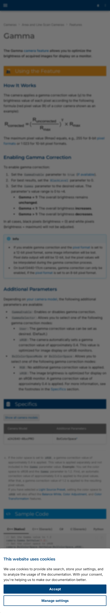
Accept (55, 589)
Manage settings (55, 601)
